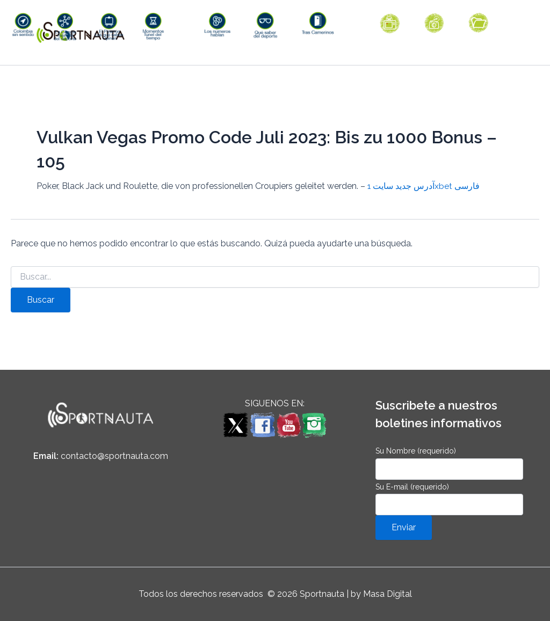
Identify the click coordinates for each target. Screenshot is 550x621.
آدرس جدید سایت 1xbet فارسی (423, 209)
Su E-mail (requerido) (449, 499)
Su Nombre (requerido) (449, 463)
